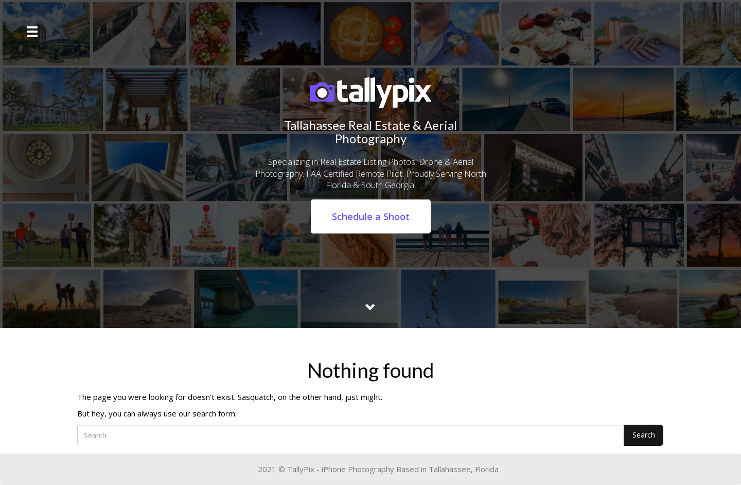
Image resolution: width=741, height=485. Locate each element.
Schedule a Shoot (371, 216)
